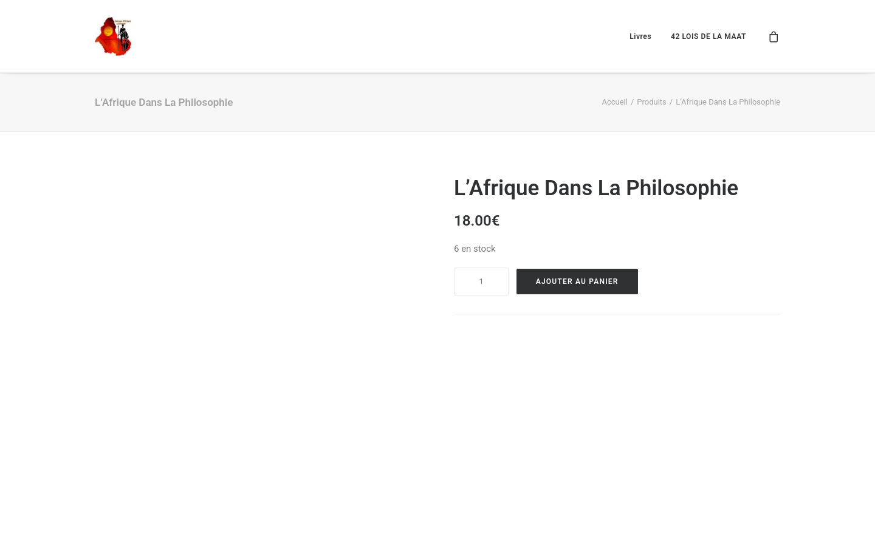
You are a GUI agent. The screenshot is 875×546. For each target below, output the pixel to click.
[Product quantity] (481, 281)
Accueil (614, 101)
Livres (640, 36)
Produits (652, 101)
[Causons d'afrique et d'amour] (114, 36)
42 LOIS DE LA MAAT (708, 36)
